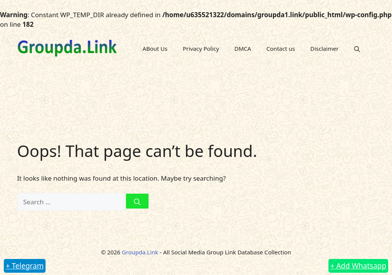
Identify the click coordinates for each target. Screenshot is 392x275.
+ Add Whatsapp (358, 266)
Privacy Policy (201, 48)
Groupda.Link (140, 252)
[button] (357, 48)
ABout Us (154, 48)
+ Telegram (25, 266)
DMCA (242, 48)
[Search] (137, 201)
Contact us (280, 48)
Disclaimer (324, 48)
